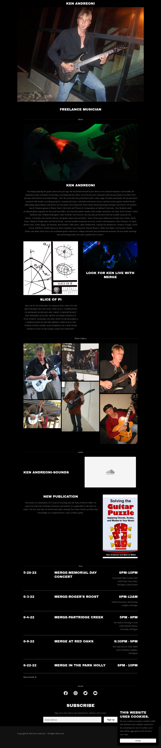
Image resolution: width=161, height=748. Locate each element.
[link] (80, 4)
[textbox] (72, 719)
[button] (30, 677)
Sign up (110, 719)
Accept (138, 741)
